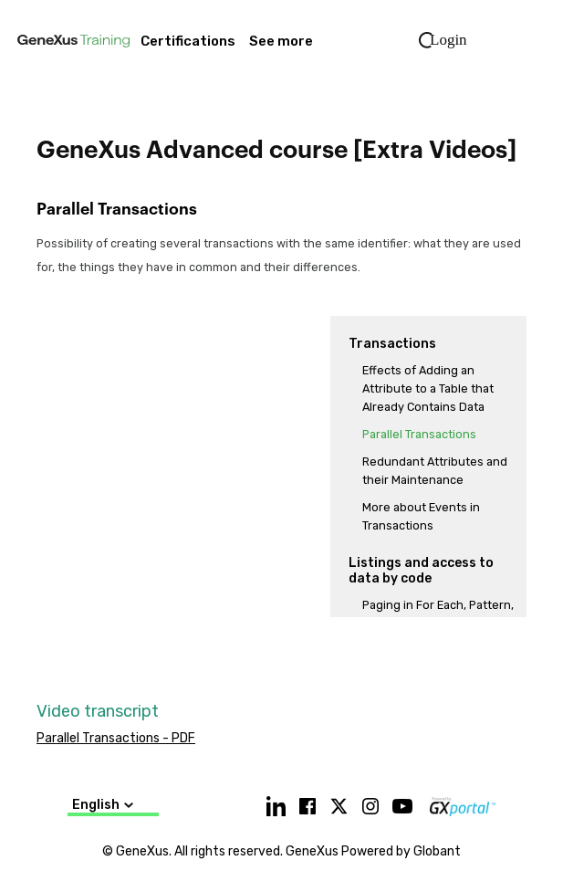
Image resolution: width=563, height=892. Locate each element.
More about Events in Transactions (421, 516)
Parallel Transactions (419, 434)
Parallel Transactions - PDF (115, 738)
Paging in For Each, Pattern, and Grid (438, 614)
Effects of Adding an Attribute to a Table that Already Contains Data (428, 388)
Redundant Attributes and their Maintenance (434, 471)
